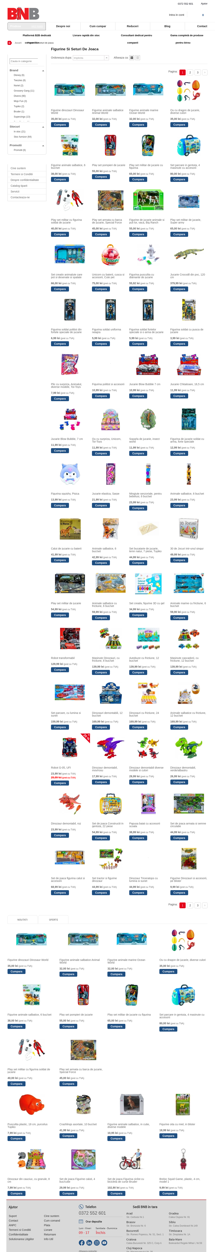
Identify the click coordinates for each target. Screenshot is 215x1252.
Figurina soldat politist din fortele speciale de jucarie (66, 331)
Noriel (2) (18, 85)
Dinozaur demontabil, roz (66, 823)
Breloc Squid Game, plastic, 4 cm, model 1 (179, 1180)
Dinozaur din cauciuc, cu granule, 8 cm (29, 1180)
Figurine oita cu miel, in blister (177, 1124)
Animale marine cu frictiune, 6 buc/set (188, 604)
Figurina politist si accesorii (108, 384)
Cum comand (52, 1220)
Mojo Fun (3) (20, 101)
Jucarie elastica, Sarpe (105, 493)
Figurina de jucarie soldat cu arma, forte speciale (187, 440)
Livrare (48, 1229)
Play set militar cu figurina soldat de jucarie (66, 221)
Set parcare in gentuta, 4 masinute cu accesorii (185, 166)
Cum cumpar (98, 26)
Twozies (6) (19, 80)
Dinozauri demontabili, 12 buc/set (107, 714)
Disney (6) (19, 75)
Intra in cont (176, 14)
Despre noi (63, 26)
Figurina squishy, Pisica (65, 493)
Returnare (50, 1234)
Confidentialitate (18, 1234)
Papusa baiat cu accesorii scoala (144, 825)
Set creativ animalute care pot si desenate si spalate (66, 276)
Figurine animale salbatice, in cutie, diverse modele (128, 1125)
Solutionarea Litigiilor (21, 1239)
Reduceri (133, 26)
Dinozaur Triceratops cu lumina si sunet (143, 879)
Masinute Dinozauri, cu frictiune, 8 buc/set (105, 659)
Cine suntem (18, 168)
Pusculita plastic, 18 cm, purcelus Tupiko (28, 1125)
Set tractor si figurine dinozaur (104, 879)
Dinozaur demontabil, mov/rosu (104, 769)
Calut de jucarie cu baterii (66, 548)
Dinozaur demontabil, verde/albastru (183, 769)
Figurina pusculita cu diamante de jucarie (141, 276)
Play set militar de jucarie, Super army (185, 221)
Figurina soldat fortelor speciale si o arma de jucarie (146, 331)
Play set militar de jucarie (66, 603)
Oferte (53, 919)
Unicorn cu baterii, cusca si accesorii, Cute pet (108, 276)
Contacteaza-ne (20, 197)
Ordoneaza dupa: (61, 57)
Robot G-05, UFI (61, 767)
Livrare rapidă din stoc (86, 35)
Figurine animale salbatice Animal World (107, 111)
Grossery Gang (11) (24, 90)
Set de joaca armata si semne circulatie (188, 825)
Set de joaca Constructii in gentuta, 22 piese (107, 825)
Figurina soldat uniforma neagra (106, 331)
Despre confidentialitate (25, 179)
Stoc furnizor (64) (22, 136)
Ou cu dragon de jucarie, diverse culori (185, 111)
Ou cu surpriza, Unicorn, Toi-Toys (106, 440)
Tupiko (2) (19, 106)
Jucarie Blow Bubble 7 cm (144, 384)
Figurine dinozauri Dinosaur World (67, 111)
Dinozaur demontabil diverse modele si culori (146, 769)
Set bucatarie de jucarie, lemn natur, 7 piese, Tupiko (145, 550)
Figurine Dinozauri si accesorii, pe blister (188, 879)
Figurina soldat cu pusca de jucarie (186, 331)
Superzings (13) (22, 116)
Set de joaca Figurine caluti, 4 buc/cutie (77, 1180)
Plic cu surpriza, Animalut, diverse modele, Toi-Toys (66, 385)
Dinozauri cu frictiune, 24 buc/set (144, 714)
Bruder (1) (19, 111)
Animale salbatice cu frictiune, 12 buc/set (188, 714)
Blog (167, 26)
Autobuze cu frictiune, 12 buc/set (144, 659)
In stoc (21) (19, 131)
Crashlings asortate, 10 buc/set (78, 1124)
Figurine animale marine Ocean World (143, 111)
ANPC (12, 1225)
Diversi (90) (19, 96)
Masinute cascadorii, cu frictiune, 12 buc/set (184, 659)
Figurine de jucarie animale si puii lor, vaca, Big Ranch (146, 221)
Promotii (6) (20, 150)
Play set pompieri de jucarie (108, 165)
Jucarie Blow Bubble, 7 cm (67, 439)
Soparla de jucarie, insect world (144, 440)
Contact (13, 1220)
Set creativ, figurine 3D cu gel (146, 603)
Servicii (15, 191)
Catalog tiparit (19, 185)
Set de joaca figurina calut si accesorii (68, 879)
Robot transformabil (63, 658)
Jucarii (18, 43)
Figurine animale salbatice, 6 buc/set (68, 166)
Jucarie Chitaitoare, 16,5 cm (187, 384)
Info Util (48, 1239)
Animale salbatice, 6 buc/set (187, 493)
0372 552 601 (185, 3)
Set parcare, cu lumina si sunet (66, 714)
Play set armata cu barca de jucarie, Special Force (107, 221)
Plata (47, 1225)
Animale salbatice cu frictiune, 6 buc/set (104, 604)
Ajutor (204, 3)
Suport (13, 1216)
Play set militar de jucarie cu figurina (146, 166)
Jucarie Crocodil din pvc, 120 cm (187, 276)
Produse (27, 26)
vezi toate (37, 26)
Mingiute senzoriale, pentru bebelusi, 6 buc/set (145, 495)
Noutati (22, 919)
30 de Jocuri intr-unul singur (187, 548)
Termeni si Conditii (22, 174)
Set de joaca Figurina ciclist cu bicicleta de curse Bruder (125, 1180)
